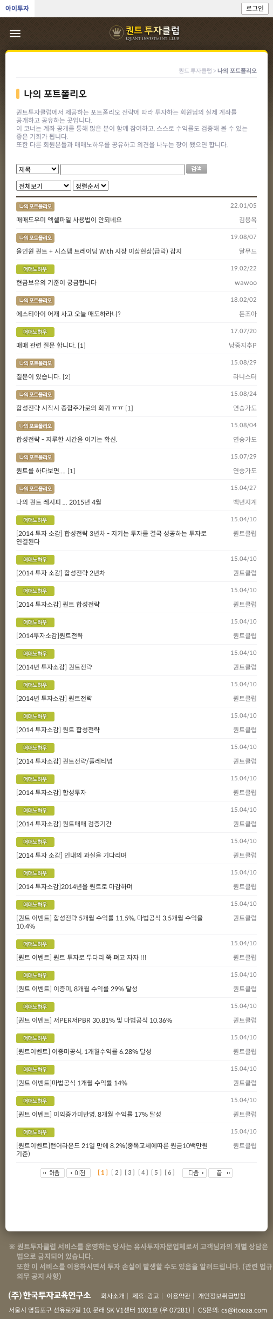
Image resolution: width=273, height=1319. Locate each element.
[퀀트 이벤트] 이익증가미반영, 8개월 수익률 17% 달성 (88, 1114)
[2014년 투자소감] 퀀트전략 (54, 667)
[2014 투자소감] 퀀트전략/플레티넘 (64, 761)
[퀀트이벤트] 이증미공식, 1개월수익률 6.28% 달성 (84, 1052)
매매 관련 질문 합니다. (47, 345)
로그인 (255, 8)
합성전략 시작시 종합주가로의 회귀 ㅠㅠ (70, 408)
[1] (82, 345)
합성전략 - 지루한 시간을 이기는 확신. (67, 439)
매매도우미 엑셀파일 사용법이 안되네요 (69, 220)
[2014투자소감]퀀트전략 (49, 636)
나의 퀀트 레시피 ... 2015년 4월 (58, 502)
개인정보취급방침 (221, 1296)
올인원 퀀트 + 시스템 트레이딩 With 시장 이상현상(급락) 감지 (99, 251)
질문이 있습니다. (39, 377)
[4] (144, 1172)
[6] (170, 1172)
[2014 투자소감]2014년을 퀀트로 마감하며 (74, 887)
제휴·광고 (145, 1296)
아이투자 (17, 8)
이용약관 (178, 1296)
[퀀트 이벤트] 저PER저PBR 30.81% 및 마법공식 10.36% (94, 1020)
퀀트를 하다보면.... (41, 471)
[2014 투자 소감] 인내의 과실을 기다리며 (71, 855)
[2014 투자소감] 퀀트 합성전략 (58, 604)
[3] (130, 1172)
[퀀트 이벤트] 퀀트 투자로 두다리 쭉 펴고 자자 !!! (81, 957)
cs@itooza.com (244, 1310)
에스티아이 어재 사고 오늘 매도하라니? (68, 314)
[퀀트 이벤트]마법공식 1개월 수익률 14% (71, 1083)
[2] (67, 377)
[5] (157, 1172)
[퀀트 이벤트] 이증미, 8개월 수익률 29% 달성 (77, 989)
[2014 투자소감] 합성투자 (51, 792)
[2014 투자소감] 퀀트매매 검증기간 (64, 824)
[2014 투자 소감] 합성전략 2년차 (60, 573)
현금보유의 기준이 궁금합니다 (56, 283)
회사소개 (113, 1296)
